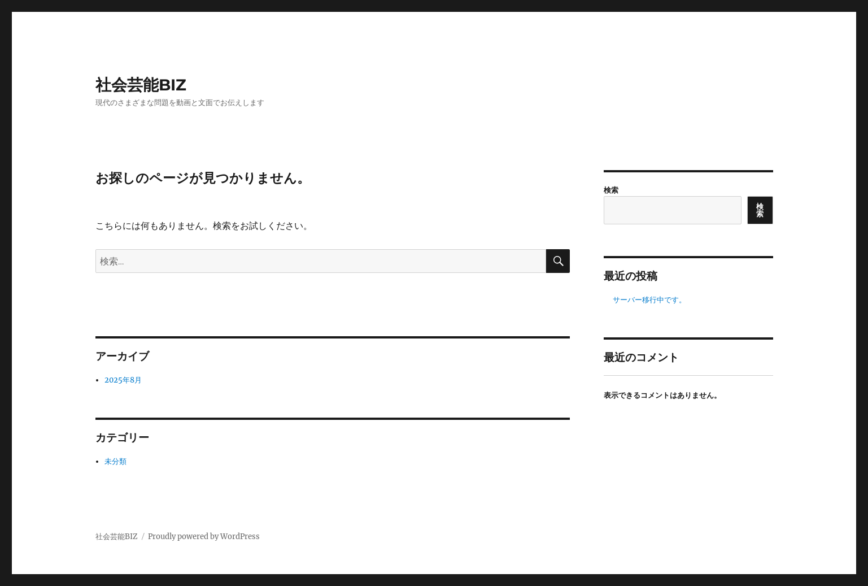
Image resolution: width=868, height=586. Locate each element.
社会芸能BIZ (140, 84)
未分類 (115, 461)
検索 (611, 190)
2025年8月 (123, 380)
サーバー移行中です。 (649, 300)
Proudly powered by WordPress (204, 536)
